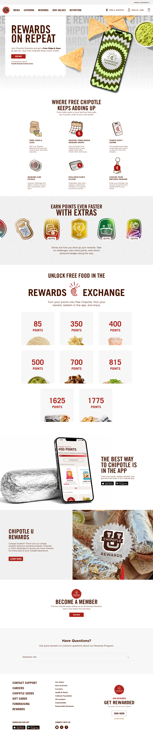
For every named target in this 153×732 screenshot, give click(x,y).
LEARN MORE (16, 559)
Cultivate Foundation (63, 696)
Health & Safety (61, 692)
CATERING (29, 10)
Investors (59, 689)
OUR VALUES (59, 10)
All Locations (60, 699)
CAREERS (18, 688)
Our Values (59, 682)
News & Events (61, 685)
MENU (16, 10)
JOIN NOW (18, 56)
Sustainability (60, 703)
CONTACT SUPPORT (24, 683)
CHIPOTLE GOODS (23, 693)
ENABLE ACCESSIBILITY (142, 2)
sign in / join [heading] (138, 10)
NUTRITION (75, 10)
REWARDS (43, 10)
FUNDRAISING (21, 704)
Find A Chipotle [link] (116, 10)
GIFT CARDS (19, 698)
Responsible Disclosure (64, 706)
